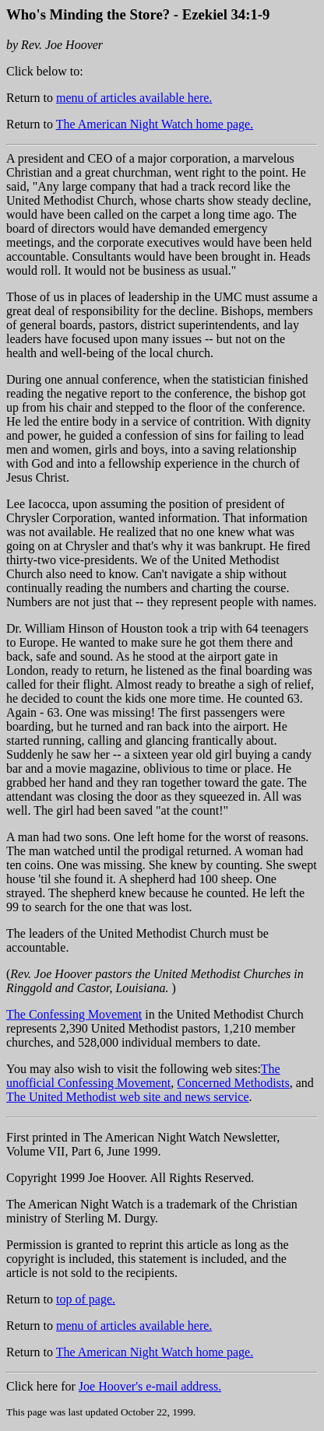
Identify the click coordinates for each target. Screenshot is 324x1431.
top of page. (85, 1299)
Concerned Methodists (233, 1082)
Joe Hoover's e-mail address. (150, 1386)
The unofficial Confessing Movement (143, 1075)
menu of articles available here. (134, 97)
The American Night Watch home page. (154, 124)
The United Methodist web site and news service (127, 1096)
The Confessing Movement (74, 1014)
